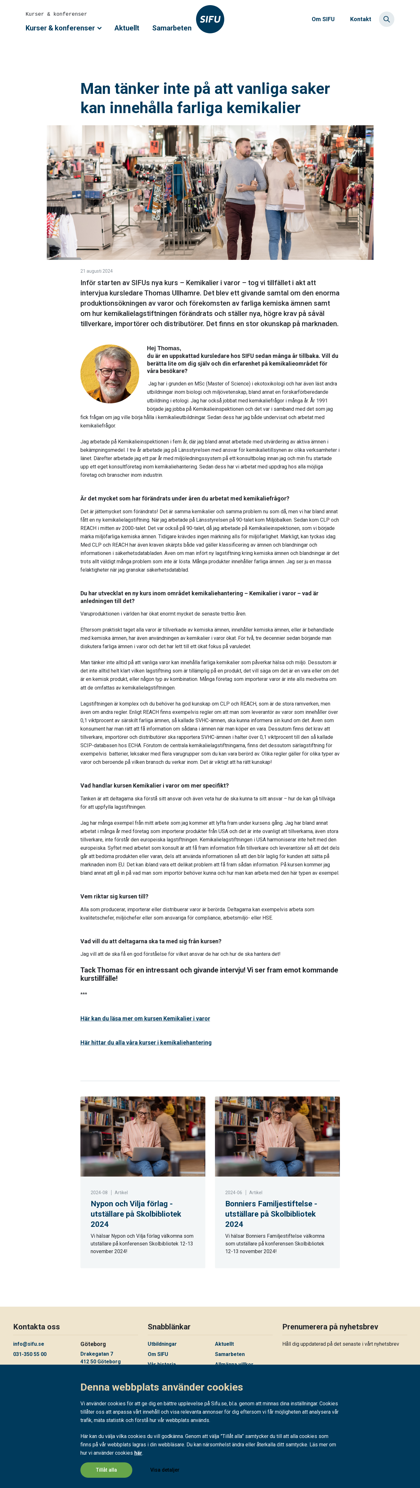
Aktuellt (126, 28)
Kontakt (360, 19)
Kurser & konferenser (64, 28)
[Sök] (386, 19)
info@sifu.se (28, 1344)
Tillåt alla (106, 1470)
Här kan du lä (145, 1018)
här (138, 1453)
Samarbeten (172, 28)
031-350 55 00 (29, 1354)
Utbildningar (162, 1344)
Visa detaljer (164, 1470)
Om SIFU (323, 19)
